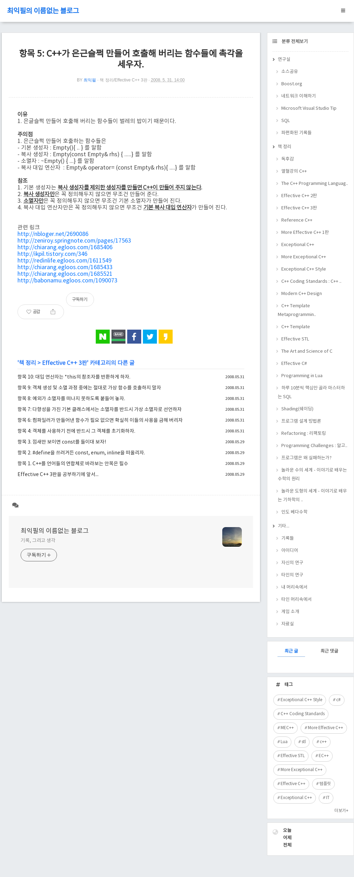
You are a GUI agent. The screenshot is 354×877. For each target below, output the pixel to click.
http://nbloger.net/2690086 (52, 234)
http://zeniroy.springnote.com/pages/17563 (74, 241)
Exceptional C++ (297, 244)
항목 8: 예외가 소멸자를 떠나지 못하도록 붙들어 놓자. (71, 399)
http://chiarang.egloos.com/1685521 (65, 274)
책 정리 (27, 363)
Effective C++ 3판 (64, 363)
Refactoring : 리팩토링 (303, 433)
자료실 (287, 624)
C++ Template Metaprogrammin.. (297, 310)
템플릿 (325, 784)
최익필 (90, 80)
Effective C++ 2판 (299, 196)
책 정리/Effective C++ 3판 (123, 80)
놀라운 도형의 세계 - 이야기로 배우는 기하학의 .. (312, 496)
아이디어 (289, 550)
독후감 (287, 159)
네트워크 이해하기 (298, 96)
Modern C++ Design (301, 293)
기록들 (287, 538)
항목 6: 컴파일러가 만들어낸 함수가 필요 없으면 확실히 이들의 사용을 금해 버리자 (100, 420)
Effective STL (295, 339)
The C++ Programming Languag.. (314, 183)
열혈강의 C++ (294, 171)
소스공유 (289, 71)
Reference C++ (296, 220)
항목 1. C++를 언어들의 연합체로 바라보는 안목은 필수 (72, 464)
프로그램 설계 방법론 (301, 421)
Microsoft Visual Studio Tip (309, 108)
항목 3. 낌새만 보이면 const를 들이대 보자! (61, 442)
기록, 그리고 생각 (38, 541)
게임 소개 (290, 611)
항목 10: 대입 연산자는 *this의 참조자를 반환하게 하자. (73, 377)
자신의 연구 (292, 563)
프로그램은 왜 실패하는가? (306, 458)
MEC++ (287, 728)
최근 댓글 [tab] (329, 651)
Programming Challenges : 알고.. (314, 445)
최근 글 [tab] (291, 651)
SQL (285, 120)
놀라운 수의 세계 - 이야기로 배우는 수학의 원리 (312, 475)
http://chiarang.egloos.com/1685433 (65, 267)
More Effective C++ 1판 (305, 232)
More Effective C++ (325, 728)
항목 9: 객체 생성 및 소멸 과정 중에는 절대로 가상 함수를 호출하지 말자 (89, 388)
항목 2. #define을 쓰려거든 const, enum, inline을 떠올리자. (81, 453)
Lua (284, 742)
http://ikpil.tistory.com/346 (52, 254)
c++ (323, 742)
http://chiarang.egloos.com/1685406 (65, 247)
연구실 (284, 59)
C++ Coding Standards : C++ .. (311, 281)
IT (328, 798)
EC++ (324, 756)
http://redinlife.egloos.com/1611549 (64, 261)
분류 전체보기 (294, 41)
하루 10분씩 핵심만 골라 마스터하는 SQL (311, 393)
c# (338, 700)
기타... (283, 526)
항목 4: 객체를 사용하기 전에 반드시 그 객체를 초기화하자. (76, 431)
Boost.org (291, 84)
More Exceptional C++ (303, 257)
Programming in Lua (302, 376)
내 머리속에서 (294, 587)
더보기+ (341, 810)
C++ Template (295, 327)
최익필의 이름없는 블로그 (43, 11)
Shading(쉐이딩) (297, 409)
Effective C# (294, 363)
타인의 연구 (292, 575)
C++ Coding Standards (303, 714)
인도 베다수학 (294, 512)
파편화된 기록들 (296, 133)
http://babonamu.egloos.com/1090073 (67, 281)
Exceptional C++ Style (303, 269)
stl (304, 742)
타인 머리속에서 (296, 599)
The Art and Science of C (306, 351)
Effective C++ (293, 784)
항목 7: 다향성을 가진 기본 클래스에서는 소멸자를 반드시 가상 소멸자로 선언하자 (99, 409)
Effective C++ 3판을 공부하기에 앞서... (58, 474)
